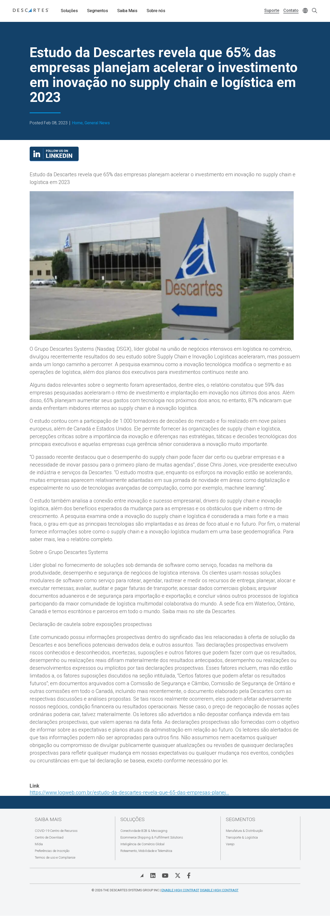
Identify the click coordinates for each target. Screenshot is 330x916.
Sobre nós (156, 10)
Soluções (69, 10)
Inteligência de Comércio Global (142, 844)
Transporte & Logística (242, 837)
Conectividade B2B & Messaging (143, 831)
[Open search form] (314, 11)
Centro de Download (49, 837)
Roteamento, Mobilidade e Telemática (146, 851)
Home (77, 123)
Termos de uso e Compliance (55, 857)
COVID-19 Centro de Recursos (56, 831)
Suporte (271, 10)
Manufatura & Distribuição (244, 831)
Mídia (39, 844)
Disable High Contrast (219, 890)
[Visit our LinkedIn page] (54, 159)
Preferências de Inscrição (52, 851)
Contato (291, 10)
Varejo (230, 844)
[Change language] (305, 11)
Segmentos (97, 10)
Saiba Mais (127, 10)
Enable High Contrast (180, 890)
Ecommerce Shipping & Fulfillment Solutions (151, 837)
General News (97, 123)
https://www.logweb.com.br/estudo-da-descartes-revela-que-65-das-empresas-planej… (129, 792)
